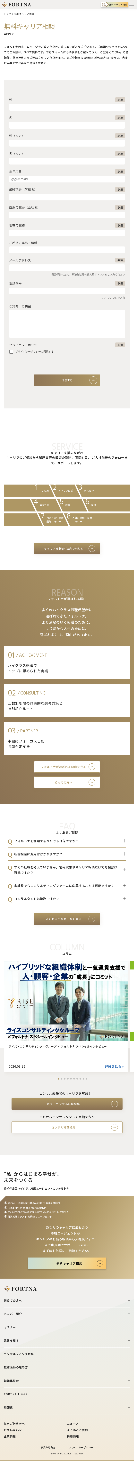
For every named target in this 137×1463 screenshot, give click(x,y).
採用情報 (73, 1436)
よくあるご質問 (77, 1430)
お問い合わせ (13, 1430)
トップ (7, 13)
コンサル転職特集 (63, 1127)
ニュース (73, 1424)
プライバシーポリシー (81, 1447)
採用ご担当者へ (14, 1424)
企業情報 (10, 1436)
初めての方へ (64, 782)
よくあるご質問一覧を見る (64, 919)
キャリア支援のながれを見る (63, 549)
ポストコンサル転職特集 (63, 1104)
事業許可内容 (48, 1447)
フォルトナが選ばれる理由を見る (63, 767)
